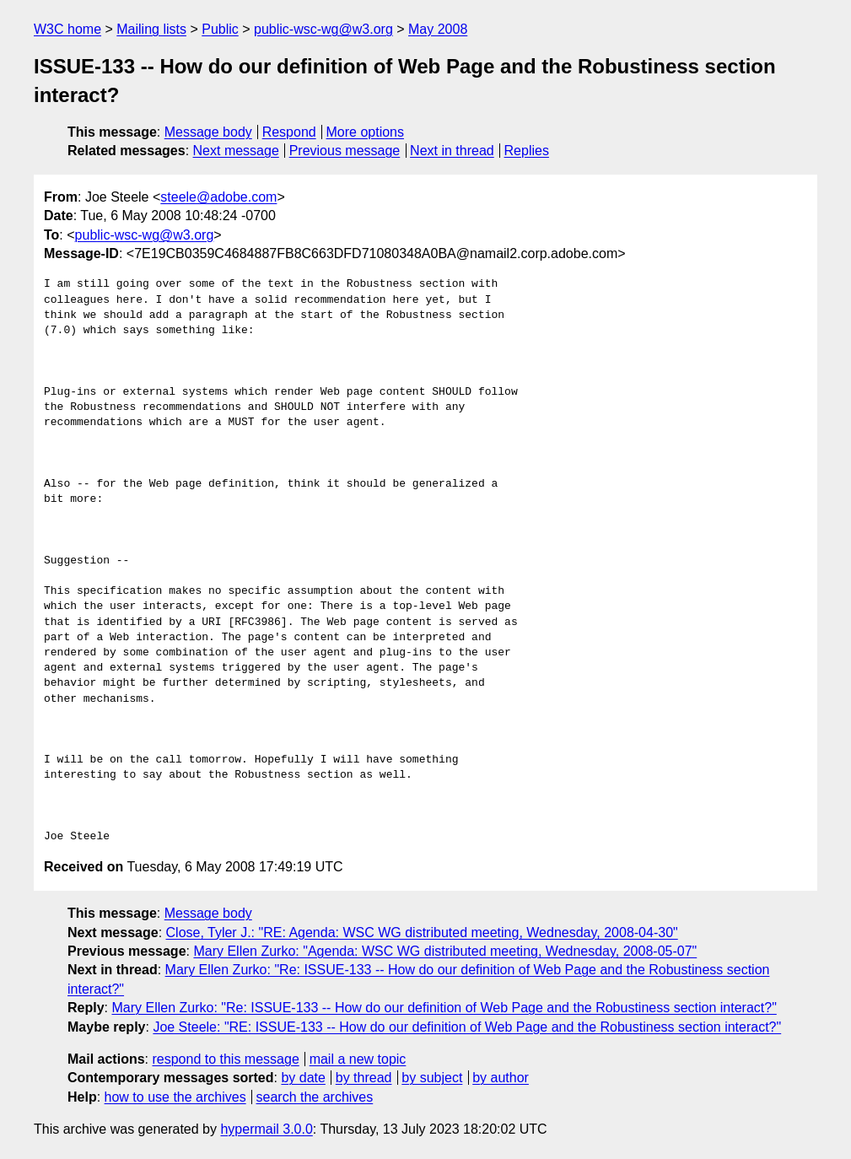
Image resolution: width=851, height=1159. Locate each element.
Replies (526, 150)
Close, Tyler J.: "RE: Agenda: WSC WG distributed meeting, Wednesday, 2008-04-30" (422, 932)
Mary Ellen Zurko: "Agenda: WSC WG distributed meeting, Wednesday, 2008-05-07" (445, 951)
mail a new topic (358, 1059)
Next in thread (452, 150)
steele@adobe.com (218, 197)
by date (303, 1077)
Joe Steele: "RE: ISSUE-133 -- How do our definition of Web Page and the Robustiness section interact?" (467, 1027)
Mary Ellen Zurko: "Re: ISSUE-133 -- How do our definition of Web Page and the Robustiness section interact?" (443, 1007)
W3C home (67, 29)
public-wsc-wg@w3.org (323, 29)
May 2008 (437, 29)
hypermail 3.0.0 (266, 1129)
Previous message (345, 150)
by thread (364, 1077)
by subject (431, 1077)
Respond (289, 132)
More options (365, 132)
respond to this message (225, 1059)
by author (500, 1077)
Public (220, 29)
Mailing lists (151, 29)
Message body (208, 132)
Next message (236, 150)
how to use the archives (175, 1097)
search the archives (315, 1097)
